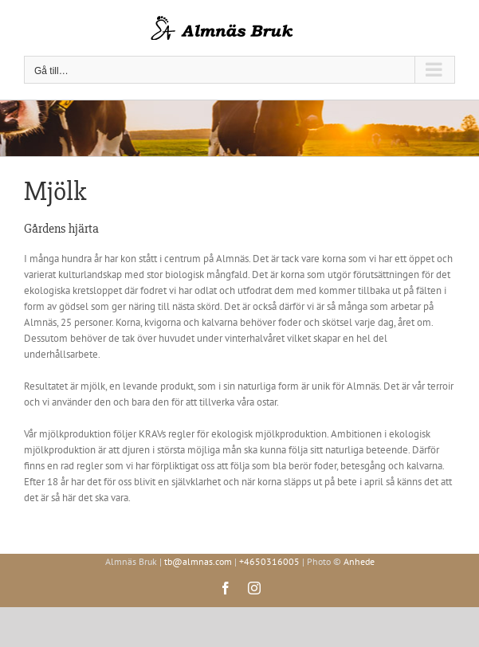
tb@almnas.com (198, 561)
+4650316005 (269, 561)
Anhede (359, 561)
